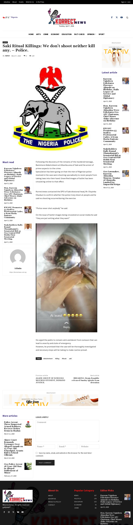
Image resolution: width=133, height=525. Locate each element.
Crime (5, 42)
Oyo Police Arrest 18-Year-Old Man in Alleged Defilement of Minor (13, 463)
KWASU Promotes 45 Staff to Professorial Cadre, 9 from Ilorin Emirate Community (13, 212)
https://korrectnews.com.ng (17, 272)
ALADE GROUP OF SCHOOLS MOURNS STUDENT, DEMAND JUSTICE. (50, 380)
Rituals (64, 358)
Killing (57, 358)
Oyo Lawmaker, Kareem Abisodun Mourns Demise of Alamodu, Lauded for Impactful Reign (112, 166)
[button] (127, 17)
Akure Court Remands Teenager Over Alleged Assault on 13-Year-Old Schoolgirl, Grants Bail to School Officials (13, 445)
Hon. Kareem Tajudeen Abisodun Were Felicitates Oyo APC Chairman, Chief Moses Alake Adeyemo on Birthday (13, 194)
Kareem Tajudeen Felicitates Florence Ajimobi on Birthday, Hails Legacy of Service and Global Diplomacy (13, 174)
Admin (7, 56)
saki (70, 358)
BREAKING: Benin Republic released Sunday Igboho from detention (85, 380)
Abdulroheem (47, 358)
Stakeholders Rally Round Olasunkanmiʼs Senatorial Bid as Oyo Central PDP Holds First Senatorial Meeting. (13, 232)
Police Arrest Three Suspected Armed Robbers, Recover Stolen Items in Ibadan (13, 426)
